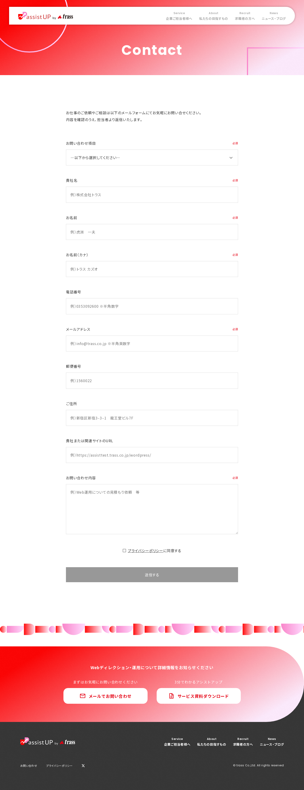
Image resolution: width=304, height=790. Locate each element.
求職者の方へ (245, 16)
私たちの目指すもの (213, 16)
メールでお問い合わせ (110, 696)
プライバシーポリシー (145, 550)
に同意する (154, 550)
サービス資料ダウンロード (203, 696)
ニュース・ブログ (274, 16)
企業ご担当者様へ (179, 16)
